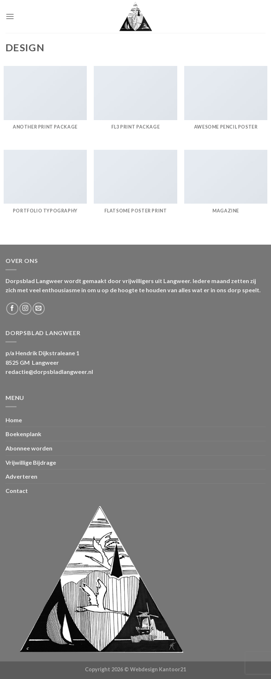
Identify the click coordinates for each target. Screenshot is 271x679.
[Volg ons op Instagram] (25, 309)
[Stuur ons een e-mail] (39, 309)
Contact (16, 490)
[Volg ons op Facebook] (12, 309)
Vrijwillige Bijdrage (30, 462)
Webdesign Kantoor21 (158, 669)
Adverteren (21, 476)
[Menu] (9, 16)
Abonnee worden (28, 448)
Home (13, 419)
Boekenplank (23, 433)
